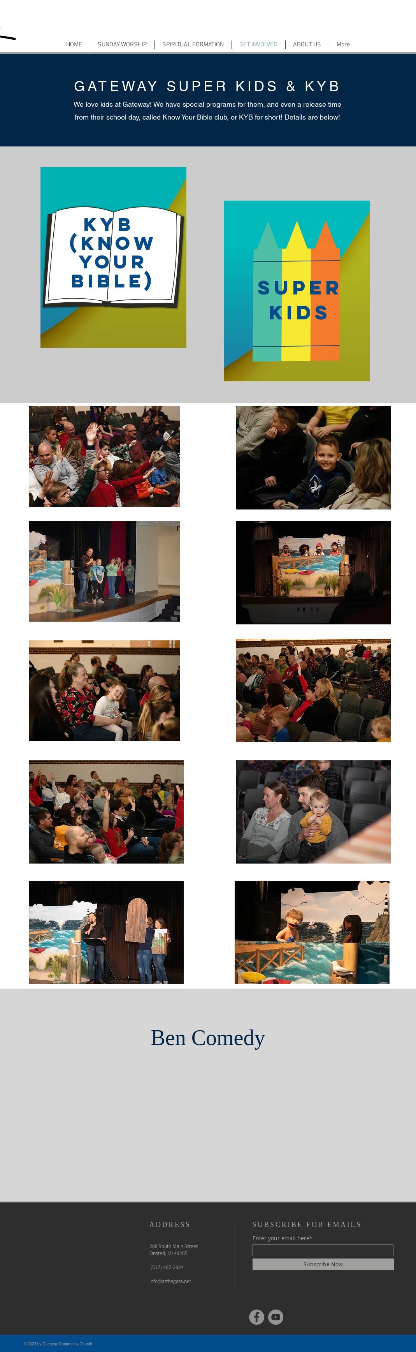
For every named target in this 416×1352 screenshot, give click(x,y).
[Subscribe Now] (323, 1264)
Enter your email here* (282, 1238)
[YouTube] (275, 1317)
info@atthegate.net (170, 1281)
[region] (113, 252)
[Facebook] (256, 1317)
